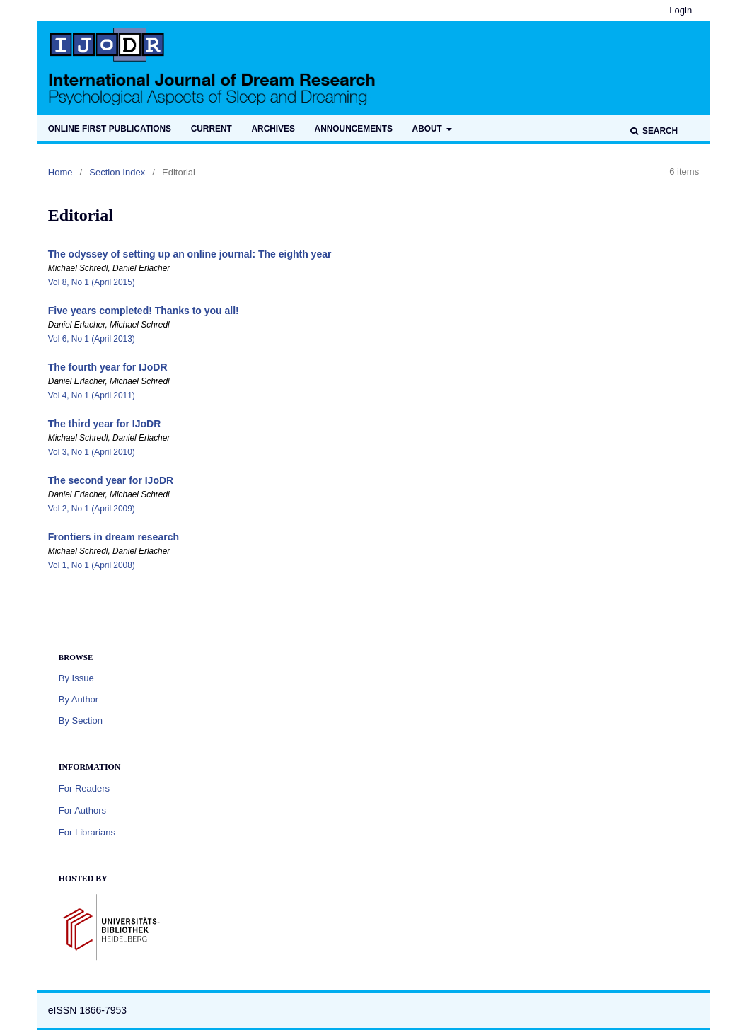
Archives (272, 129)
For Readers (84, 788)
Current (211, 129)
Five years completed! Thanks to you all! (143, 310)
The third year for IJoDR (104, 423)
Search (659, 131)
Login (680, 10)
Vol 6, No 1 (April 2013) (91, 339)
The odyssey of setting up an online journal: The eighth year (190, 254)
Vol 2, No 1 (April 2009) (91, 509)
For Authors (82, 810)
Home (60, 172)
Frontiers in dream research (113, 537)
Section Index (117, 172)
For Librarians (87, 832)
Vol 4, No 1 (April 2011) (91, 395)
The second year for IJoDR (110, 480)
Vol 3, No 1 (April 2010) (91, 452)
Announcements (354, 129)
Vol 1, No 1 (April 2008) (91, 565)
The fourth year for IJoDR (108, 367)
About (428, 129)
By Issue (76, 678)
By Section (81, 720)
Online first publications (109, 129)
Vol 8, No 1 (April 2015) (91, 282)
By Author (78, 699)
